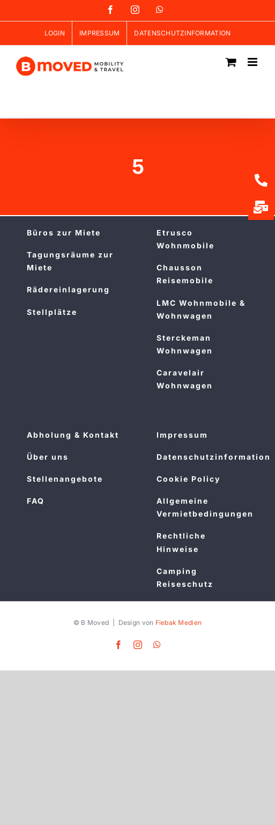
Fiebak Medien (178, 622)
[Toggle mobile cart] (231, 62)
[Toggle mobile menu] (253, 62)
